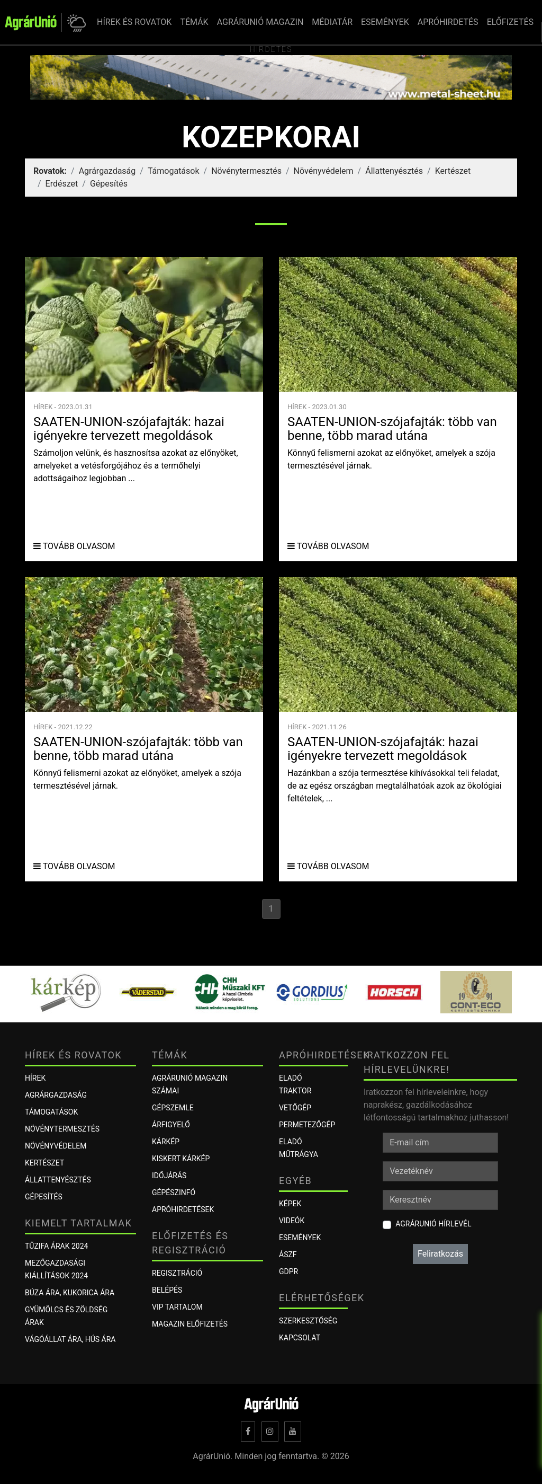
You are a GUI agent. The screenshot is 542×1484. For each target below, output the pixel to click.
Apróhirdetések (183, 1209)
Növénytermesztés (246, 171)
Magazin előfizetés (190, 1324)
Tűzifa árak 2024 (56, 1246)
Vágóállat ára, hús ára (70, 1339)
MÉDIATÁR (332, 22)
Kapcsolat (299, 1337)
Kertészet (453, 171)
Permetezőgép (307, 1124)
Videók (291, 1220)
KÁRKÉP (165, 1141)
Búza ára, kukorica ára (69, 1292)
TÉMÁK (194, 22)
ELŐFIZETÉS (510, 22)
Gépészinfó (173, 1192)
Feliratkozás (440, 1254)
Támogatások (174, 171)
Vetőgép (295, 1107)
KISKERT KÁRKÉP (181, 1158)
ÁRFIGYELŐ (171, 1124)
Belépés (167, 1290)
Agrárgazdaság (107, 171)
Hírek (35, 1078)
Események (300, 1237)
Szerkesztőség (308, 1321)
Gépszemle (173, 1107)
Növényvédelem (324, 171)
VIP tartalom (177, 1307)
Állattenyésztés (394, 171)
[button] (74, 22)
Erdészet (62, 184)
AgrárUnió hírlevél (433, 1224)
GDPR (288, 1271)
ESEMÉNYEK (385, 22)
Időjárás (169, 1175)
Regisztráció (177, 1273)
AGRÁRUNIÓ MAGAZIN (260, 22)
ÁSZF (288, 1254)
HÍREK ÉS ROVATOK (134, 22)
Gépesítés (109, 184)
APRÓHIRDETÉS (448, 22)
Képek (290, 1203)
